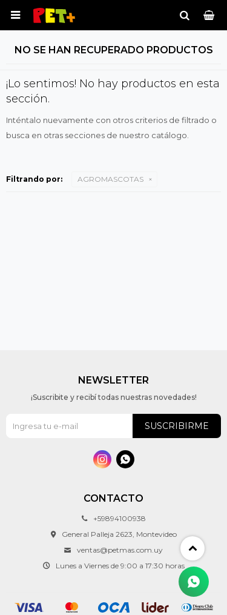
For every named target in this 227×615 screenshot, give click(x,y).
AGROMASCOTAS (110, 179)
